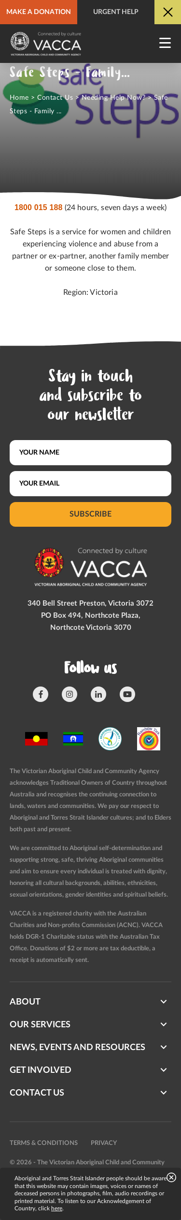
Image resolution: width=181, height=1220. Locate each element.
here (56, 1208)
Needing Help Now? (113, 97)
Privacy (104, 1143)
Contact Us (55, 97)
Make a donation (38, 12)
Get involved (40, 1070)
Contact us (37, 1093)
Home (19, 97)
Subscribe (90, 514)
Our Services (40, 1025)
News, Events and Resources (77, 1047)
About (25, 1002)
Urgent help (116, 12)
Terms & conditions (44, 1143)
